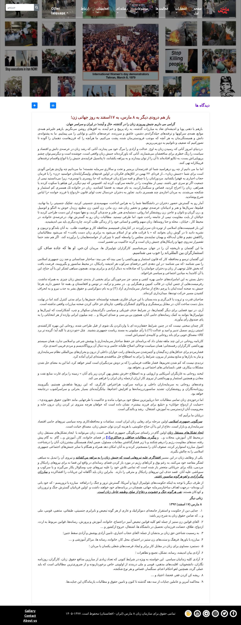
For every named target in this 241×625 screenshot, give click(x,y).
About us (30, 620)
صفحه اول (201, 11)
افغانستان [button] (102, 8)
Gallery (30, 611)
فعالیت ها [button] (162, 8)
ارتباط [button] (85, 8)
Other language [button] (58, 11)
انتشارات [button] (180, 8)
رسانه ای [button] (122, 8)
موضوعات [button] (141, 8)
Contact (30, 615)
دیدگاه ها (202, 105)
